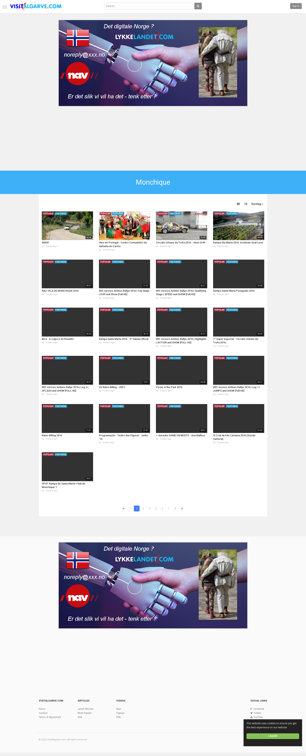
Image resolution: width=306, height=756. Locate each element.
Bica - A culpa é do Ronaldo (58, 338)
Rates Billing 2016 (52, 435)
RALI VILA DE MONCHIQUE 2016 (60, 290)
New (118, 709)
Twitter (257, 713)
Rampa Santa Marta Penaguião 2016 (233, 290)
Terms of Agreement (50, 717)
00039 (45, 242)
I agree (273, 736)
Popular (120, 713)
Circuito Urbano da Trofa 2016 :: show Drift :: (181, 242)
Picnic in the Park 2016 (169, 387)
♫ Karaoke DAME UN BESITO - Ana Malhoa (180, 435)
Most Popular (85, 713)
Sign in (296, 6)
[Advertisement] (153, 137)
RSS (80, 717)
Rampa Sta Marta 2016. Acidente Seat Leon (238, 242)
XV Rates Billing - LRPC (112, 387)
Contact (43, 713)
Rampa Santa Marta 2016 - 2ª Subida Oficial (123, 338)
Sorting (257, 204)
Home (42, 709)
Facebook (259, 709)
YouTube (258, 717)
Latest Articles (85, 709)
